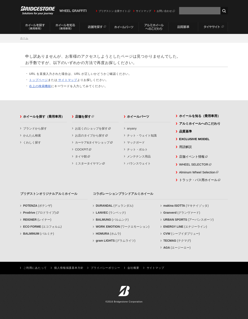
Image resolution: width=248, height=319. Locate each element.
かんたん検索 (32, 135)
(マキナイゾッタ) (186, 205)
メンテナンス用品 (139, 156)
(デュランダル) (114, 205)
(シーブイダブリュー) (181, 233)
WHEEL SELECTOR (193, 164)
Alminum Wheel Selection (197, 172)
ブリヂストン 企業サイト (113, 11)
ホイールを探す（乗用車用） (35, 28)
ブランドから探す (35, 128)
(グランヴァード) (181, 212)
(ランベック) (111, 212)
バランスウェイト (139, 163)
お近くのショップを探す (91, 128)
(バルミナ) (38, 233)
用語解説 (185, 147)
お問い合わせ (164, 11)
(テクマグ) (177, 240)
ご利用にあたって (35, 267)
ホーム (24, 38)
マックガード (136, 142)
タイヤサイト (213, 28)
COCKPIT (81, 149)
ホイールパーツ (124, 28)
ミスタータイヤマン (88, 163)
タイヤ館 (81, 156)
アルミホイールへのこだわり (154, 28)
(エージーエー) (177, 247)
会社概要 (133, 267)
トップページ (38, 80)
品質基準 (183, 28)
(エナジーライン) (185, 226)
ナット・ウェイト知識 (142, 135)
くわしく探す (32, 142)
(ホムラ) (108, 233)
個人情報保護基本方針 (68, 267)
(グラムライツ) (115, 240)
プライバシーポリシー (105, 267)
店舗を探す (94, 28)
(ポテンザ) (37, 205)
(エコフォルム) (42, 226)
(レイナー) (37, 219)
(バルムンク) (112, 219)
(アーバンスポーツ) (188, 219)
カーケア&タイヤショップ (92, 142)
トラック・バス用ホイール (198, 180)
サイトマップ (143, 11)
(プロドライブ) (39, 212)
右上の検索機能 (40, 86)
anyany (132, 128)
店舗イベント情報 (192, 156)
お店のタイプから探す (90, 135)
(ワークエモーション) (122, 226)
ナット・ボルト (137, 149)
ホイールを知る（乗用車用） (64, 28)
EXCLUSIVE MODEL (194, 139)
